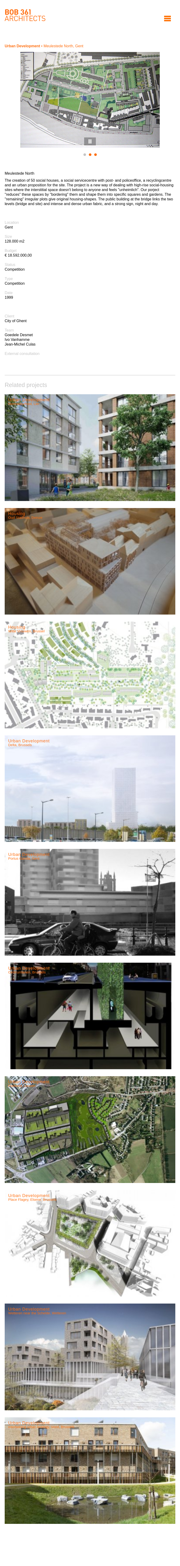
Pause (90, 141)
